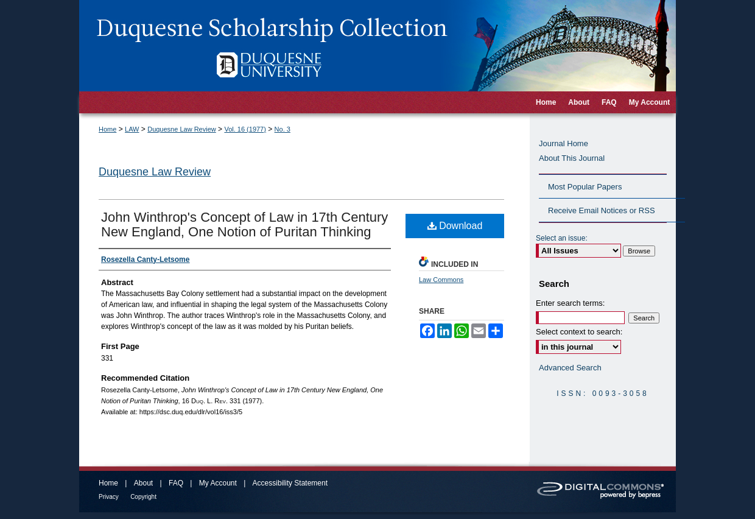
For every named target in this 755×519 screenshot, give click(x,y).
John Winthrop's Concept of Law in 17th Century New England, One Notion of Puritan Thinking (244, 224)
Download (455, 226)
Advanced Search (570, 367)
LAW (132, 129)
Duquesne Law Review (181, 129)
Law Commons (441, 279)
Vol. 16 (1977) (245, 129)
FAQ (176, 483)
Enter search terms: (570, 303)
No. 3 (282, 129)
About (143, 483)
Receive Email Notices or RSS (601, 210)
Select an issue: (562, 238)
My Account (218, 483)
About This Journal (572, 158)
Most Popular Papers (585, 186)
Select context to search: (579, 331)
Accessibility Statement (290, 483)
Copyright (143, 496)
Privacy (109, 496)
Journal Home (563, 143)
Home (107, 129)
